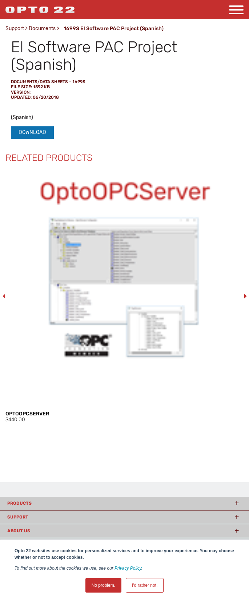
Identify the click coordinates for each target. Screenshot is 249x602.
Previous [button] (3, 296)
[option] (124, 296)
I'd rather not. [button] (144, 585)
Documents (42, 28)
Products (19, 503)
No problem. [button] (103, 585)
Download (32, 132)
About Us (18, 530)
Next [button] (245, 296)
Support (14, 28)
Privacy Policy (128, 568)
